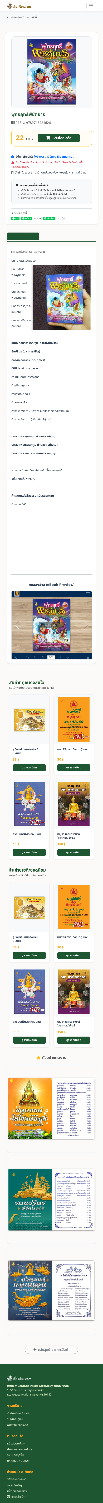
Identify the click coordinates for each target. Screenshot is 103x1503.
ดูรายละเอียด (29, 768)
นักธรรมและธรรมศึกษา (20, 1449)
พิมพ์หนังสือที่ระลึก (17, 1425)
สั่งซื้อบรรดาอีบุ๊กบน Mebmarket (53, 157)
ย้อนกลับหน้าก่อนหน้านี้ (22, 17)
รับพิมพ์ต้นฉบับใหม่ (18, 1413)
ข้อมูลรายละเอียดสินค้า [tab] (23, 236)
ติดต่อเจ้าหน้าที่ (16, 1497)
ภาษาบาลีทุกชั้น (15, 1455)
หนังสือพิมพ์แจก (16, 1444)
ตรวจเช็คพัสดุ (14, 1485)
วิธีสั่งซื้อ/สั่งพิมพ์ (16, 1480)
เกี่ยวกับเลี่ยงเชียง (17, 1491)
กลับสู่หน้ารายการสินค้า (51, 1349)
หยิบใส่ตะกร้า (58, 138)
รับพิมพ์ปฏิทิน (15, 1419)
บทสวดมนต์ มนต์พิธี (18, 1461)
